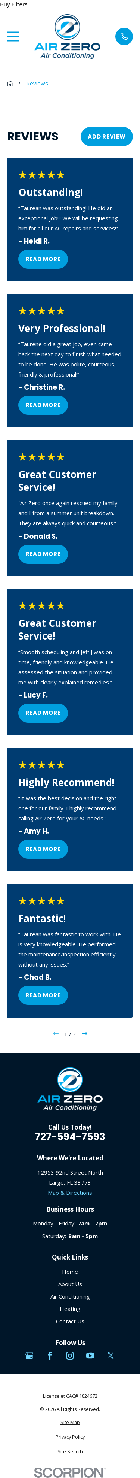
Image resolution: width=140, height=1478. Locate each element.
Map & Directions (70, 1192)
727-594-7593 (70, 1137)
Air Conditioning (70, 1296)
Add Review (107, 136)
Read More (42, 259)
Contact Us (70, 1321)
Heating (70, 1308)
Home (70, 1271)
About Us (70, 1284)
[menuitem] (70, 1422)
